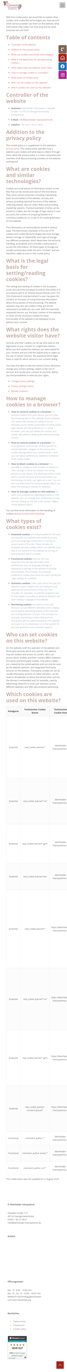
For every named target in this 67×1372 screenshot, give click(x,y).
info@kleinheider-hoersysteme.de (35, 119)
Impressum (18, 1325)
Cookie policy (19, 1328)
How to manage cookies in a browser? (30, 72)
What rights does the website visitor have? (32, 67)
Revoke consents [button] (19, 391)
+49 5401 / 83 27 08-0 (32, 124)
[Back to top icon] (60, 1365)
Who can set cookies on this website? (29, 82)
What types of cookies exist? (25, 77)
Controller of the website (23, 44)
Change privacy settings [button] (22, 381)
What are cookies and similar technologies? (32, 54)
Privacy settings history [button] (22, 386)
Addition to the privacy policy (25, 49)
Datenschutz (19, 1321)
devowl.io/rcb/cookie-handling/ (29, 513)
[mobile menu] (62, 5)
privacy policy (12, 148)
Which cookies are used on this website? (31, 87)
